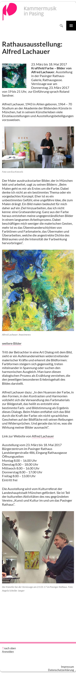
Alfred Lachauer (43, 436)
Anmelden (8, 651)
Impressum (67, 666)
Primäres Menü (71, 25)
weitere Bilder (11, 343)
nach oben (10, 648)
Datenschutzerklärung (61, 670)
